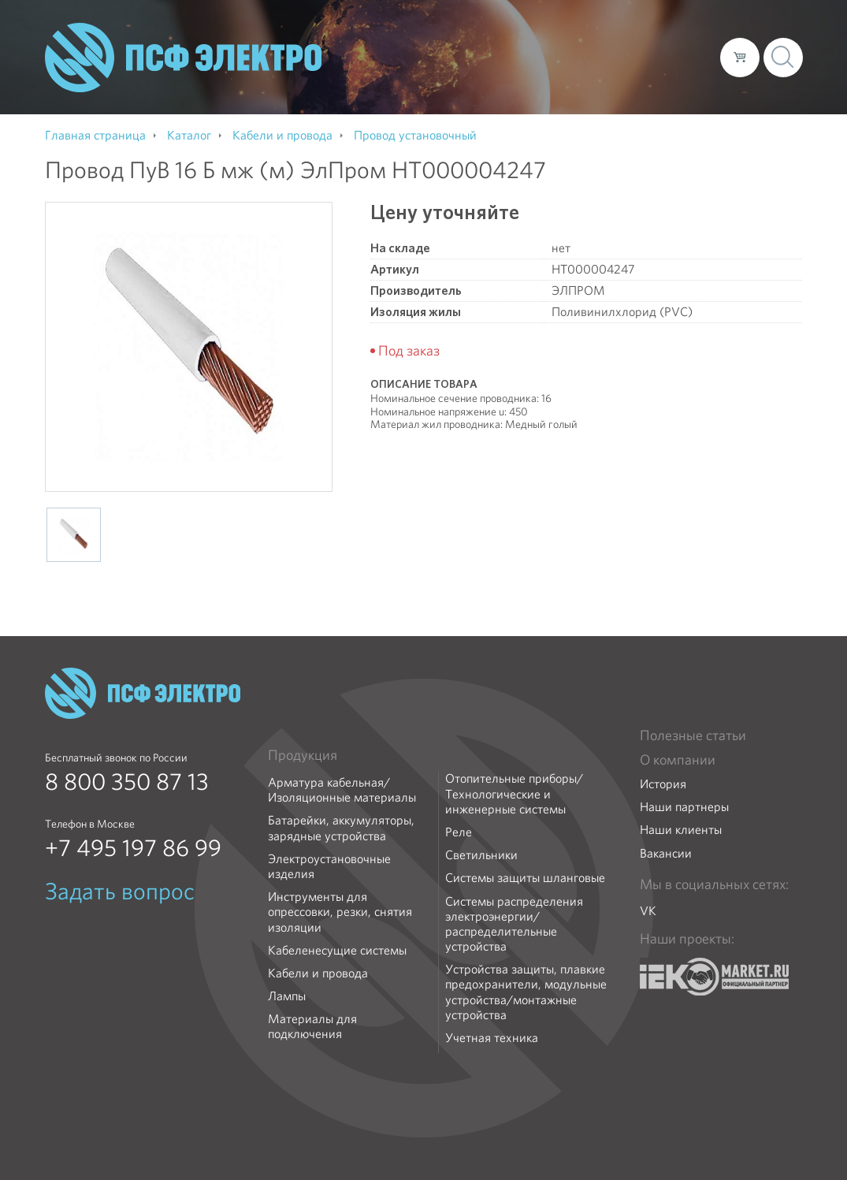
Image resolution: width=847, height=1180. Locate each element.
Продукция (302, 755)
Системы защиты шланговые (525, 877)
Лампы (287, 995)
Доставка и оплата (579, 57)
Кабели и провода (318, 973)
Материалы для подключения (312, 1026)
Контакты (679, 57)
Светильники (481, 854)
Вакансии (666, 853)
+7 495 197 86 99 (133, 848)
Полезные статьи (693, 735)
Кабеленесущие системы (337, 950)
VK (648, 910)
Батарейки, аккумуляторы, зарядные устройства (341, 828)
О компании (407, 57)
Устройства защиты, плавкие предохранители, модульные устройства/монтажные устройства (526, 992)
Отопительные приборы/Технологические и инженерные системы (514, 794)
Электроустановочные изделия (329, 866)
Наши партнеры (684, 806)
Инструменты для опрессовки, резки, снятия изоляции (340, 912)
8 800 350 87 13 (127, 782)
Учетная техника (491, 1037)
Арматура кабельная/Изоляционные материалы (342, 790)
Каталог (482, 57)
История (663, 783)
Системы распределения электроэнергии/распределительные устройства (514, 924)
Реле (458, 832)
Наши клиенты (681, 829)
